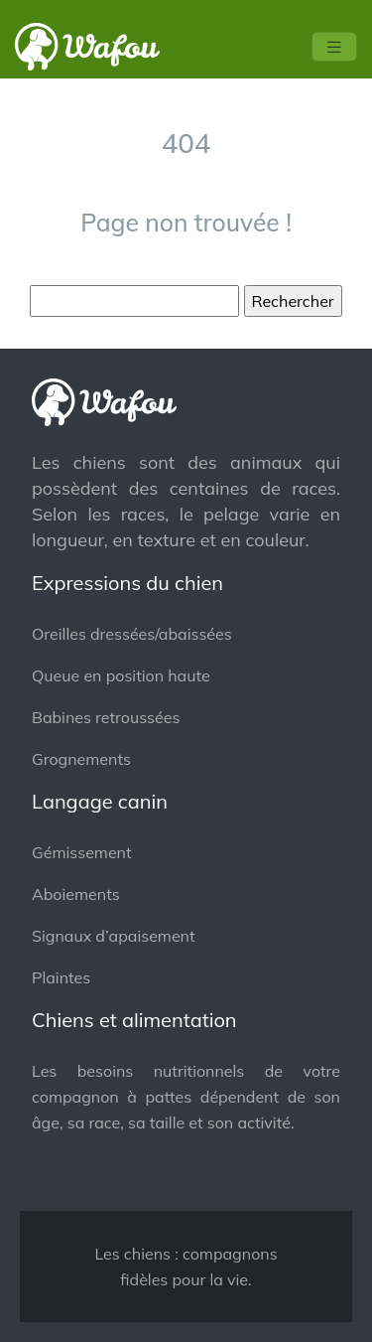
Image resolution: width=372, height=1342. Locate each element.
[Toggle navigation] (334, 47)
